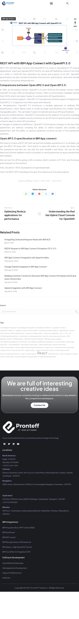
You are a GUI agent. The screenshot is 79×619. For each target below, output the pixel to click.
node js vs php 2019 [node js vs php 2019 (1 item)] (42, 350)
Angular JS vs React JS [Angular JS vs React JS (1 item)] (7, 330)
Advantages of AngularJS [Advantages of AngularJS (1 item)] (26, 327)
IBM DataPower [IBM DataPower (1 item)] (18, 339)
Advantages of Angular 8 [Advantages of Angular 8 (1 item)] (8, 327)
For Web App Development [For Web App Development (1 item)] (9, 336)
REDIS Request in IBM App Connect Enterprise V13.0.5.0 (30, 248)
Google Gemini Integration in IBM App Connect (25, 266)
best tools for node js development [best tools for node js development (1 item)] (12, 333)
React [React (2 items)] (42, 353)
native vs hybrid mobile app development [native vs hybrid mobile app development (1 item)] (29, 347)
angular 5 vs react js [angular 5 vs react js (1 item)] (59, 327)
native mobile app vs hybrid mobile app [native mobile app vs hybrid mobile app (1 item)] (52, 344)
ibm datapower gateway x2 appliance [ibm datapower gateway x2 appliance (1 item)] (41, 342)
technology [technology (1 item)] (10, 356)
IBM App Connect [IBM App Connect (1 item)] (6, 339)
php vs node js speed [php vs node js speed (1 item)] (29, 354)
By (45, 181)
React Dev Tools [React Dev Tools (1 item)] (53, 354)
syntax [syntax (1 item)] (2, 356)
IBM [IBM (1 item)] (68, 336)
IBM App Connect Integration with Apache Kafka (26, 257)
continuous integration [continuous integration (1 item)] (51, 333)
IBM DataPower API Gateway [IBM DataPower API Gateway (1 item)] (33, 339)
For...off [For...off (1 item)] (68, 333)
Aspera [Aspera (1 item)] (71, 330)
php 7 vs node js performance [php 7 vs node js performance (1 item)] (10, 354)
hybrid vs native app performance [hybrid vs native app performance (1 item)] (54, 336)
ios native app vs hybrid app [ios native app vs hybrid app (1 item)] (64, 342)
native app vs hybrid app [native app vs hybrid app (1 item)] (29, 344)
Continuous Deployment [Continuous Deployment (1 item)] (33, 333)
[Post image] (1, 240)
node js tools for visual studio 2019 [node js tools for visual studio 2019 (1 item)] (12, 350)
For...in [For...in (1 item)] (62, 333)
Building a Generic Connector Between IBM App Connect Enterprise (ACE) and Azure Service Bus (40, 277)
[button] (51, 3)
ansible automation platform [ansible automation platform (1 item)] (49, 330)
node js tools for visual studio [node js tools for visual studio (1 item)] (64, 347)
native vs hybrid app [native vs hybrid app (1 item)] (7, 347)
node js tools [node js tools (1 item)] (48, 347)
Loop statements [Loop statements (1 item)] (14, 344)
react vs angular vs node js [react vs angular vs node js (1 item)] (69, 354)
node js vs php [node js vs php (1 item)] (30, 350)
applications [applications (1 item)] (64, 330)
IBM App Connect (8, 19)
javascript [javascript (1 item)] (3, 344)
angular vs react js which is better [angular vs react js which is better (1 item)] (27, 330)
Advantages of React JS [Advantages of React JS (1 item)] (44, 327)
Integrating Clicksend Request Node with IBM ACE (27, 239)
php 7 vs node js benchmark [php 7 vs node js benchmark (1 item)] (59, 350)
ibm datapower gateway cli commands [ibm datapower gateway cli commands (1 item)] (13, 342)
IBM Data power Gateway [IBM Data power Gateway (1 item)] (52, 339)
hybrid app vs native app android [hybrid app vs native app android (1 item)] (31, 336)
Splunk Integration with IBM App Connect (23, 288)
